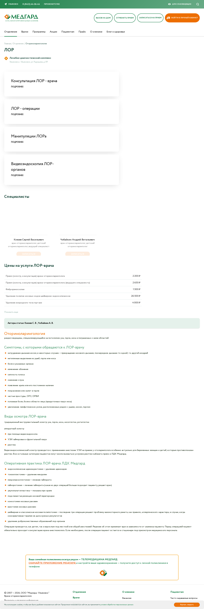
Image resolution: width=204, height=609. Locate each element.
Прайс (82, 32)
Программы (38, 32)
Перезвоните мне (52, 4)
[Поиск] (198, 4)
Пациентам (67, 32)
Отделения (10, 32)
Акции (53, 32)
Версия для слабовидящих (17, 579)
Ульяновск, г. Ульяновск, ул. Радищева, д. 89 (28, 62)
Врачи (24, 32)
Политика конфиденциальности (20, 561)
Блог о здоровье (116, 32)
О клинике (96, 32)
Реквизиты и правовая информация (21, 556)
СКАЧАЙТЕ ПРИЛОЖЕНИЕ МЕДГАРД (52, 515)
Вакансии (126, 553)
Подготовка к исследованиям (185, 558)
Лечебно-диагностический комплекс (31, 58)
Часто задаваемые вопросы (183, 553)
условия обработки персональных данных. (117, 604)
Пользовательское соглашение (19, 566)
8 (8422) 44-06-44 (31, 4)
